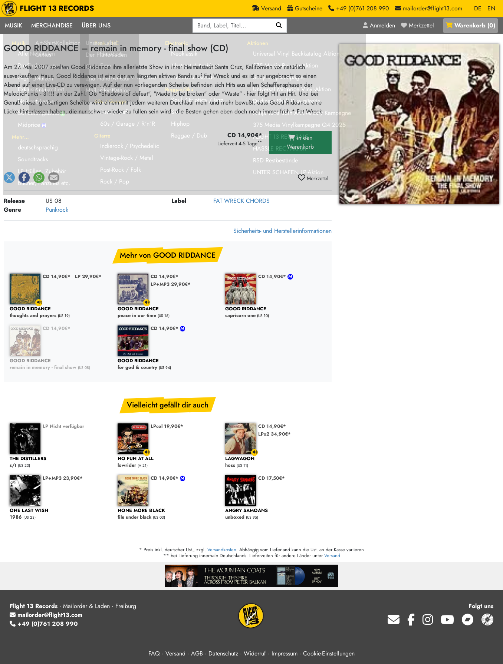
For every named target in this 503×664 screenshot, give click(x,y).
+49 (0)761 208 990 (44, 624)
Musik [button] (13, 25)
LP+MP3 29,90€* (171, 284)
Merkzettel (313, 178)
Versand (332, 555)
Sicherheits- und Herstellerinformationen (282, 231)
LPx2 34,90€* (274, 433)
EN (491, 8)
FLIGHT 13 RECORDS (49, 8)
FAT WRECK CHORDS (241, 200)
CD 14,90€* (56, 276)
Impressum (284, 653)
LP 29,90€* (88, 276)
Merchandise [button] (52, 25)
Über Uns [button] (96, 25)
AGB (197, 653)
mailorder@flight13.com (46, 615)
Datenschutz (223, 653)
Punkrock (57, 209)
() (470, 25)
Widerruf (255, 653)
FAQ (154, 653)
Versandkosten (221, 549)
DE (477, 8)
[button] (9, 177)
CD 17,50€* (271, 478)
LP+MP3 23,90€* (63, 478)
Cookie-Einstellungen (329, 653)
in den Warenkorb (300, 142)
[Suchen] (279, 26)
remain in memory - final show (60, 364)
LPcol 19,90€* (167, 426)
